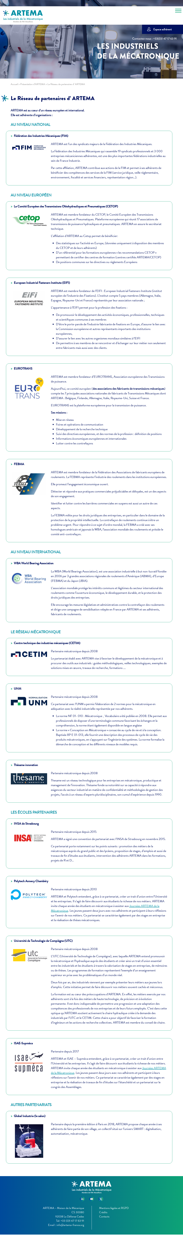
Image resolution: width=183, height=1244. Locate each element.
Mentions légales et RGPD (114, 1208)
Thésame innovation (26, 765)
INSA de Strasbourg (26, 823)
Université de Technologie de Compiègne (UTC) (43, 941)
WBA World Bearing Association (33, 563)
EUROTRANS (23, 368)
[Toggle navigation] (178, 11)
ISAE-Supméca (23, 1043)
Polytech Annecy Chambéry (31, 881)
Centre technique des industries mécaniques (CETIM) (47, 643)
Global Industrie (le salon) (29, 1116)
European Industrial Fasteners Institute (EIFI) (42, 282)
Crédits (103, 1212)
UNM (17, 688)
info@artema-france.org (70, 1225)
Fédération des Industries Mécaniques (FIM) (41, 136)
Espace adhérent (162, 29)
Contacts (104, 1216)
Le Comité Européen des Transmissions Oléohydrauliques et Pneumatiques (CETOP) (66, 206)
